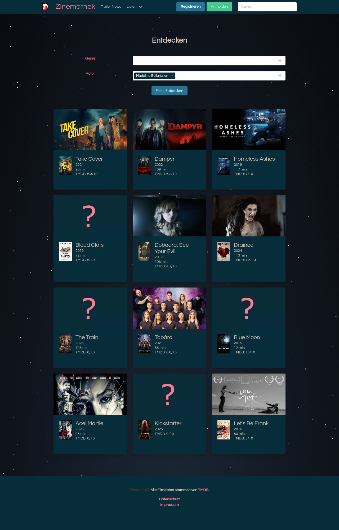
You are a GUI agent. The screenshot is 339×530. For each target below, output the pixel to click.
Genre (90, 58)
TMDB (203, 490)
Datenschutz (169, 499)
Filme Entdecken (169, 90)
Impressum (169, 505)
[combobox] (210, 60)
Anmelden (219, 6)
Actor (90, 73)
